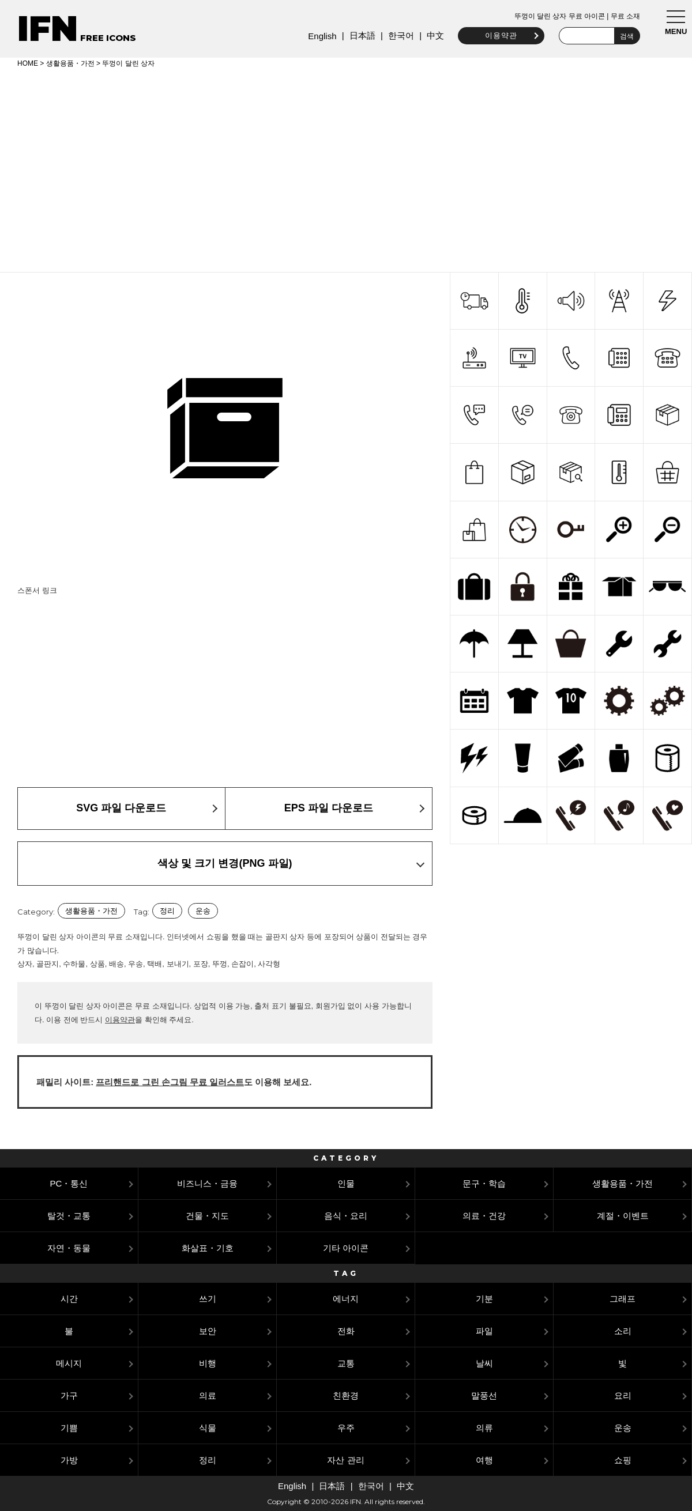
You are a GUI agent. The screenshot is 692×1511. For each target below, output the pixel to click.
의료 (207, 1395)
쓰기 (207, 1299)
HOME (27, 63)
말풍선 (484, 1395)
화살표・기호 (208, 1248)
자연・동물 (69, 1248)
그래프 (622, 1299)
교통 (346, 1363)
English (320, 36)
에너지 (346, 1299)
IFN (47, 28)
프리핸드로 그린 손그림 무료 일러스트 (170, 1082)
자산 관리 (345, 1460)
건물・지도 (207, 1216)
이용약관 (499, 35)
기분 (484, 1299)
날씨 (484, 1363)
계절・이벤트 (623, 1216)
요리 (622, 1395)
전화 (346, 1331)
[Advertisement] (346, 168)
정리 (167, 910)
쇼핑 (622, 1460)
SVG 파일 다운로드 (121, 808)
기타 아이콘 (345, 1248)
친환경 (346, 1395)
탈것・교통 (69, 1216)
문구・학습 (484, 1183)
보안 (207, 1331)
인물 (346, 1183)
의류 (484, 1428)
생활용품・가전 (70, 63)
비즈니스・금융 (207, 1183)
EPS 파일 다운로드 (328, 808)
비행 (207, 1363)
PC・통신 (69, 1183)
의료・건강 (484, 1216)
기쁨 (69, 1428)
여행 (484, 1460)
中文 (433, 35)
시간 (69, 1299)
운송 (202, 910)
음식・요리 (345, 1216)
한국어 (399, 35)
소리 (622, 1331)
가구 (69, 1395)
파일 (484, 1331)
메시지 (69, 1363)
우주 (346, 1428)
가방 (69, 1460)
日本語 (360, 35)
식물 (207, 1428)
